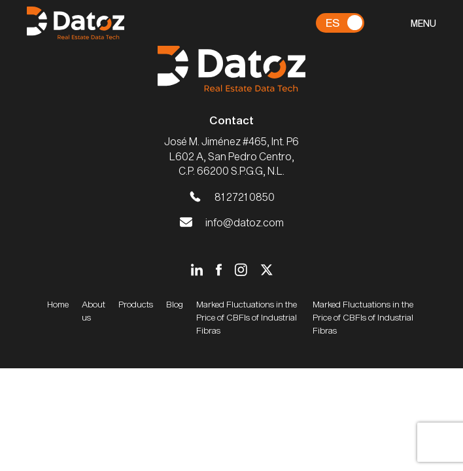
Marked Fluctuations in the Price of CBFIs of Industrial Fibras (246, 317)
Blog (174, 304)
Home (58, 304)
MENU (423, 23)
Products (135, 304)
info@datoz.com (244, 222)
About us (93, 311)
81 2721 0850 (244, 196)
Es (332, 22)
